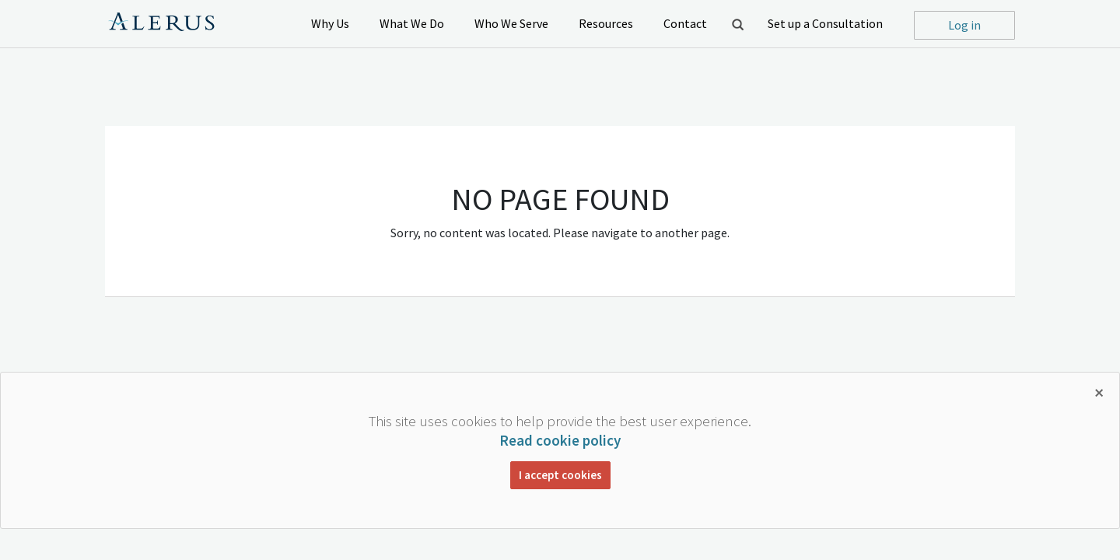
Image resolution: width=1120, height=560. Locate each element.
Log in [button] (964, 25)
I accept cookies (560, 474)
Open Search (737, 24)
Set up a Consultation (825, 23)
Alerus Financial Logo (161, 24)
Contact (685, 23)
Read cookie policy (560, 440)
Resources (606, 23)
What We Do (412, 23)
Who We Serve (511, 23)
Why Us (330, 23)
